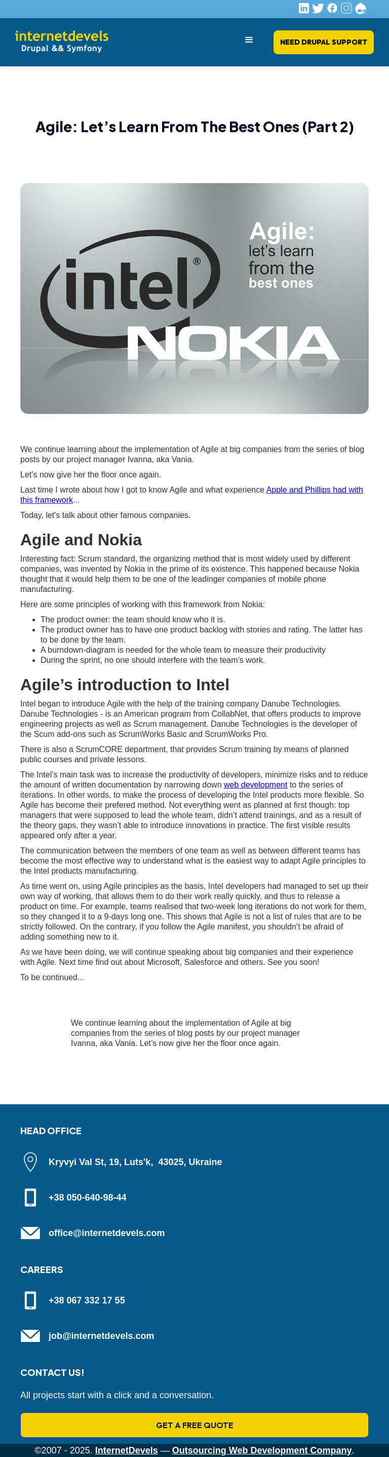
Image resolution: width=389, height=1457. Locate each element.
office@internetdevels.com (107, 1233)
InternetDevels (126, 1450)
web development (255, 784)
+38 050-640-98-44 (88, 1197)
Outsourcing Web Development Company (262, 1450)
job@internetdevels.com (101, 1336)
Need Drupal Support (323, 42)
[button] (249, 40)
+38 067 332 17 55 (87, 1300)
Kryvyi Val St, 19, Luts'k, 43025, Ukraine (135, 1162)
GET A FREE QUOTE (195, 1425)
